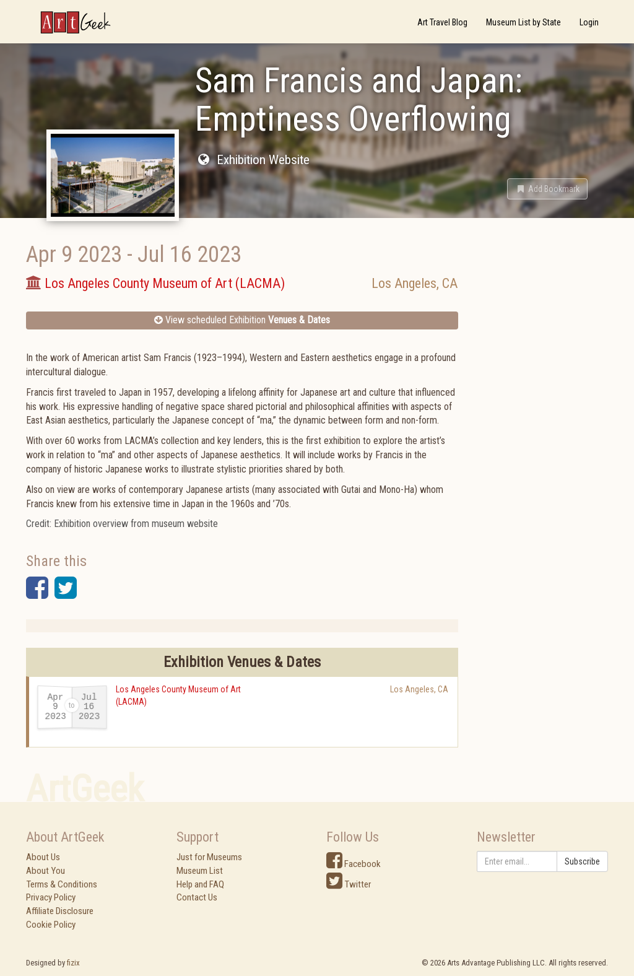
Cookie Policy (51, 924)
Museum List (199, 870)
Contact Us (196, 897)
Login (589, 22)
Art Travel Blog (442, 22)
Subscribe (582, 861)
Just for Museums (209, 857)
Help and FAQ (200, 884)
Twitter (348, 884)
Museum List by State (523, 22)
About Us (43, 857)
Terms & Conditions (61, 884)
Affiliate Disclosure (59, 911)
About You (45, 870)
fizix (73, 962)
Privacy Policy (51, 897)
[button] (547, 188)
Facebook (353, 863)
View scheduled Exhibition (242, 320)
